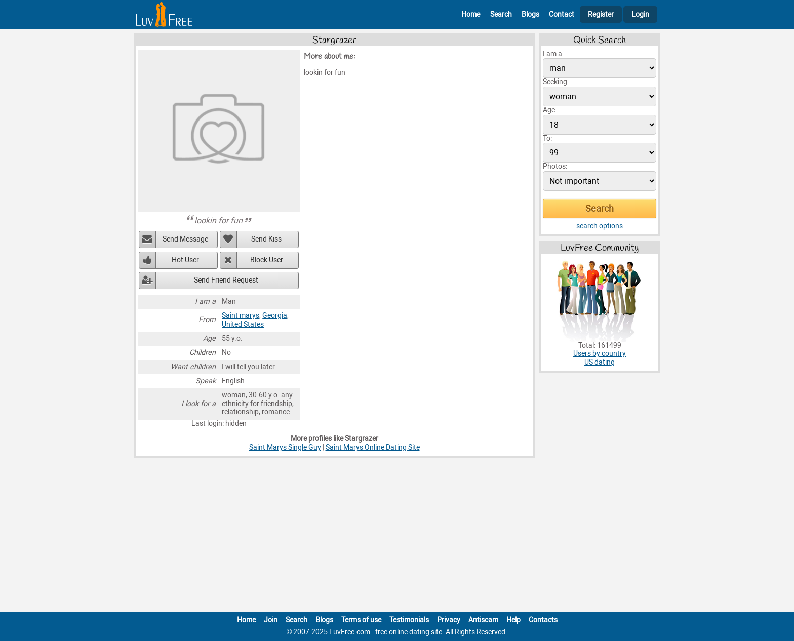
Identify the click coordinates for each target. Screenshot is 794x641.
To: (547, 138)
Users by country (599, 353)
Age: (550, 110)
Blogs (530, 14)
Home (470, 14)
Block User (266, 260)
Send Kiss (266, 239)
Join (270, 620)
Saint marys (240, 315)
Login (640, 14)
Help (513, 620)
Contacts (543, 620)
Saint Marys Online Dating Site (373, 447)
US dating (599, 362)
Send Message (185, 239)
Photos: (555, 166)
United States (243, 324)
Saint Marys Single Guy (285, 447)
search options (599, 226)
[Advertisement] (397, 537)
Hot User (185, 260)
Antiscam (483, 620)
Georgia (274, 315)
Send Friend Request (226, 280)
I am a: (553, 54)
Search (501, 14)
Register (601, 14)
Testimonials (409, 620)
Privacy (448, 620)
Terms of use (361, 620)
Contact (561, 14)
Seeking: (556, 81)
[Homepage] (164, 14)
